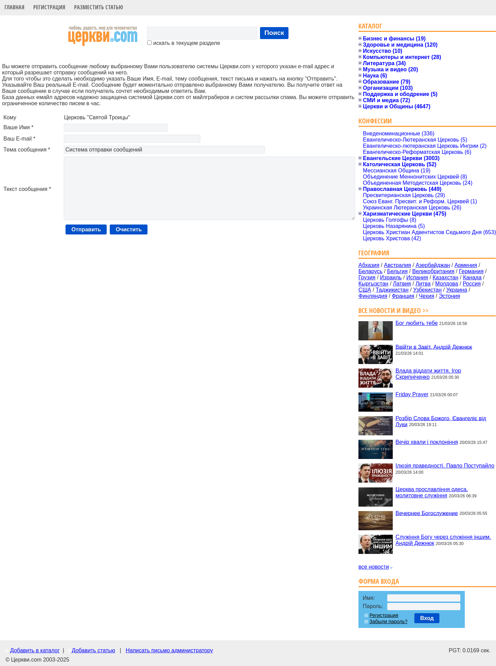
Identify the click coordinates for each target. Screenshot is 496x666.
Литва (422, 284)
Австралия (397, 265)
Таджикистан (392, 290)
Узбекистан (427, 290)
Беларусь (370, 271)
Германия (471, 271)
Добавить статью (93, 650)
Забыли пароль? (388, 621)
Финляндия (372, 296)
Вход (427, 618)
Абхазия (368, 265)
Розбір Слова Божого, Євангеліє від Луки (440, 421)
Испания (417, 277)
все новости (373, 567)
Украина (456, 290)
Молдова (446, 284)
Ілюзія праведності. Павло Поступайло (444, 466)
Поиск (274, 32)
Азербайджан (433, 265)
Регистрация (49, 7)
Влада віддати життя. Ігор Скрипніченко (428, 374)
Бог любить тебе (416, 323)
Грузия (366, 277)
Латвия (402, 284)
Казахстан (445, 277)
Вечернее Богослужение (426, 513)
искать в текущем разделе (183, 43)
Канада (472, 277)
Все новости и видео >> (393, 310)
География (373, 252)
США (364, 290)
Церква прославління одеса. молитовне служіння (431, 492)
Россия (472, 284)
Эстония (449, 296)
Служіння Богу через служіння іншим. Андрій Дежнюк (443, 540)
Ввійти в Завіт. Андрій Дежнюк (433, 347)
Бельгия (397, 271)
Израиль (391, 277)
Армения (465, 265)
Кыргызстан (373, 284)
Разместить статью (98, 7)
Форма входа (378, 581)
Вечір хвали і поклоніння (426, 442)
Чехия (426, 296)
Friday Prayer (411, 394)
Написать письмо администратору (169, 650)
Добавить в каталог (34, 650)
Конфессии (375, 120)
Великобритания (433, 271)
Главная (14, 7)
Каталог (370, 26)
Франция (403, 296)
